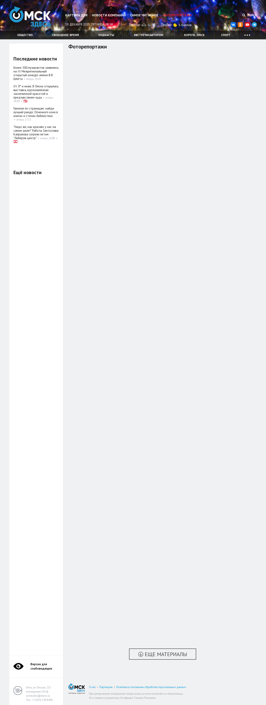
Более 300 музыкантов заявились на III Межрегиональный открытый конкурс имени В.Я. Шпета (36, 73)
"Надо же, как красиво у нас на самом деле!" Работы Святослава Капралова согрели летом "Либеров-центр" (35, 132)
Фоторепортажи (177, 15)
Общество (25, 35)
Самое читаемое (144, 15)
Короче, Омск (194, 35)
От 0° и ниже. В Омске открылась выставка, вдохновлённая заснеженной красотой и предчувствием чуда (36, 91)
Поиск (249, 15)
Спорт (225, 35)
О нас (92, 687)
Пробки (166, 24)
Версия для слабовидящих (41, 666)
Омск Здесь (30, 17)
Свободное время (65, 35)
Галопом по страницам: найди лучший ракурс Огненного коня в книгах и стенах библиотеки (35, 112)
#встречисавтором (148, 35)
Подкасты (106, 35)
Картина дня (76, 15)
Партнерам (105, 687)
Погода (134, 24)
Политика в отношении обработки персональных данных (151, 687)
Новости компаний (109, 15)
